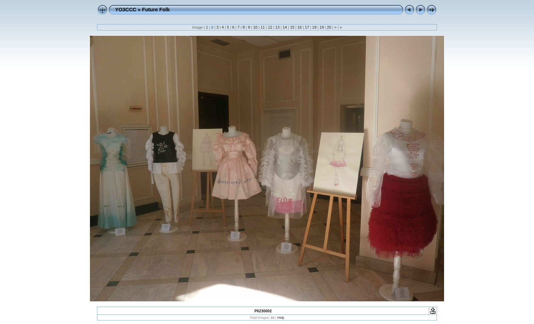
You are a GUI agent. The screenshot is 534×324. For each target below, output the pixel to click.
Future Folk (156, 9)
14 (285, 27)
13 (277, 27)
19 (321, 27)
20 (329, 27)
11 (263, 27)
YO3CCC (125, 9)
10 (255, 27)
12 (270, 27)
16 (299, 27)
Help (280, 317)
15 (292, 27)
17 (307, 27)
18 (314, 27)
